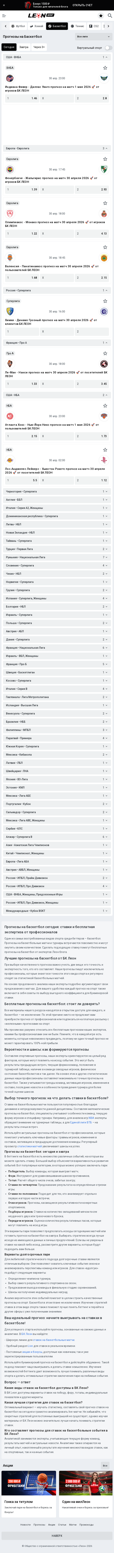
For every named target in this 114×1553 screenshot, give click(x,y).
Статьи (62, 1524)
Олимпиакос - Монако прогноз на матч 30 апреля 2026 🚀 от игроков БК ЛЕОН (55, 224)
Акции (51, 1524)
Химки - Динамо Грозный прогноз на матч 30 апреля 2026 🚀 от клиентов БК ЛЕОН (51, 322)
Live (30, 1345)
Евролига (12, 159)
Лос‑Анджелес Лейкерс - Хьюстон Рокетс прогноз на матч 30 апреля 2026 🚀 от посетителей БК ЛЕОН (55, 470)
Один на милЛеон (76, 1502)
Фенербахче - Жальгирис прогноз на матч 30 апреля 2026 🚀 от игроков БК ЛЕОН (51, 180)
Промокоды (87, 1524)
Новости (25, 1524)
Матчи (72, 1524)
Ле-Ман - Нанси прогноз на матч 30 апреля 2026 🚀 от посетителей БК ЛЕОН (56, 374)
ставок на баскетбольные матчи (53, 1339)
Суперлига (13, 301)
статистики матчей (29, 1146)
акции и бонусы (32, 1351)
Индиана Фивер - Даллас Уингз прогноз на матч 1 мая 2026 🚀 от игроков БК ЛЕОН (52, 88)
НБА (9, 405)
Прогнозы (39, 1524)
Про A (10, 353)
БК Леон (26, 1333)
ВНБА (10, 67)
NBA (91, 1117)
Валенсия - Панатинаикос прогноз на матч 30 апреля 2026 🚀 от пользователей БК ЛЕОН (52, 268)
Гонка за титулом (18, 1502)
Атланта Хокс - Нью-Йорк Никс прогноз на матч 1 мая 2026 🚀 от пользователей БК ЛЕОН (52, 426)
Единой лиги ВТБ (81, 1122)
